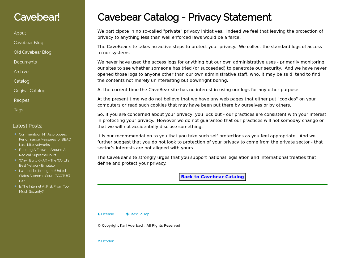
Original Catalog (29, 90)
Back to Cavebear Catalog (212, 176)
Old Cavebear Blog (33, 52)
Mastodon (105, 241)
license (107, 214)
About (20, 33)
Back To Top (139, 214)
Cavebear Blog (28, 42)
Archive (21, 71)
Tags (18, 109)
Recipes (21, 100)
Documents (25, 62)
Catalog (21, 81)
